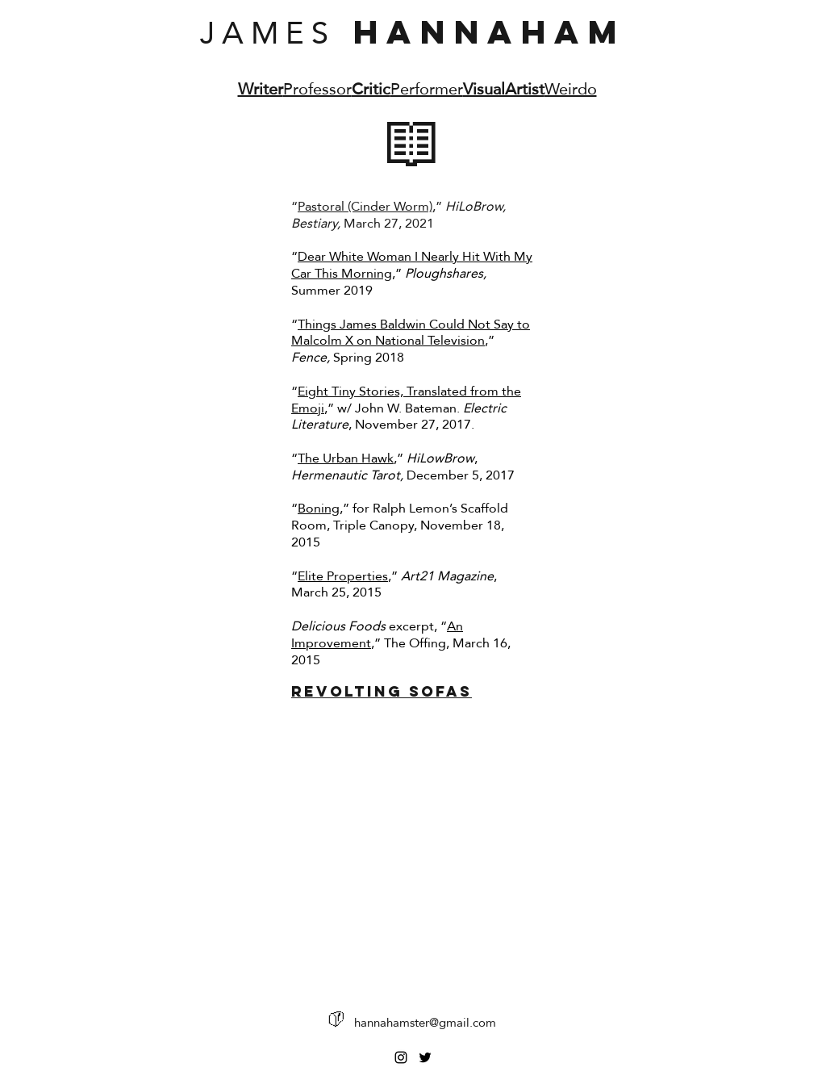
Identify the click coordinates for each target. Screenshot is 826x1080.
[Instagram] (401, 1057)
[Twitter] (425, 1057)
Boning (319, 508)
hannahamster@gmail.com (425, 1022)
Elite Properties (343, 575)
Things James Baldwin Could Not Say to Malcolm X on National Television (410, 333)
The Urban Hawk (346, 458)
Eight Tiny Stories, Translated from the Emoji (406, 400)
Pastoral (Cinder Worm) (365, 206)
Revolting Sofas (381, 691)
